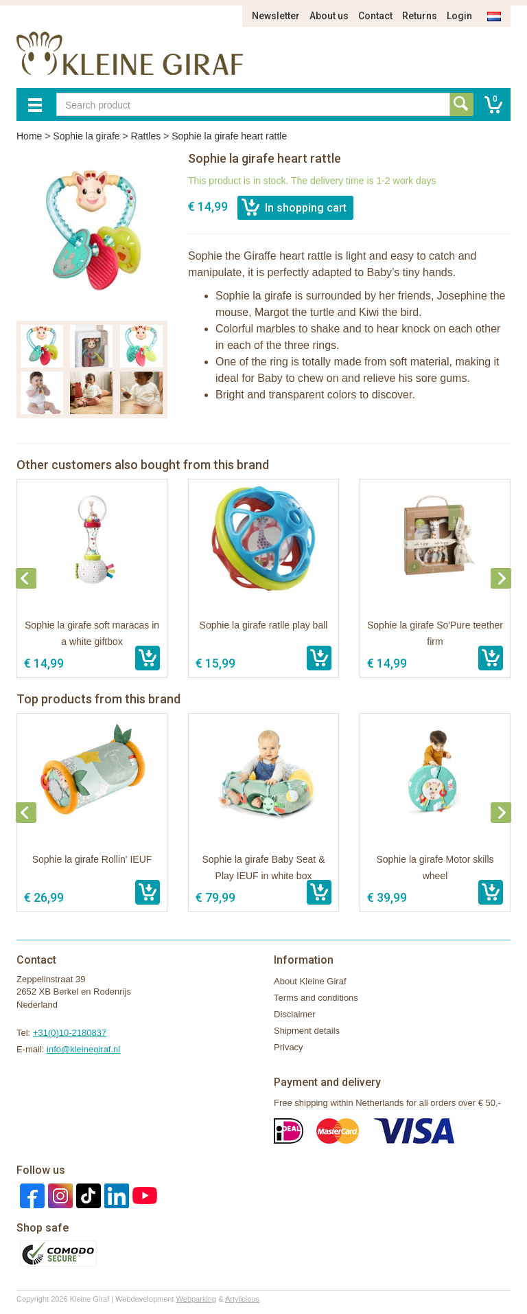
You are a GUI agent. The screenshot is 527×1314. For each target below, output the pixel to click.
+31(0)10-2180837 (69, 1033)
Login (459, 15)
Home (29, 136)
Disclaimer (295, 1014)
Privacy (288, 1047)
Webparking (196, 1299)
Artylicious (242, 1299)
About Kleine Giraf (310, 981)
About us (329, 15)
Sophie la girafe (86, 136)
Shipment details (307, 1031)
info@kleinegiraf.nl (83, 1049)
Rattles (146, 136)
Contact (375, 15)
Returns (419, 15)
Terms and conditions (316, 998)
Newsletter (276, 15)
